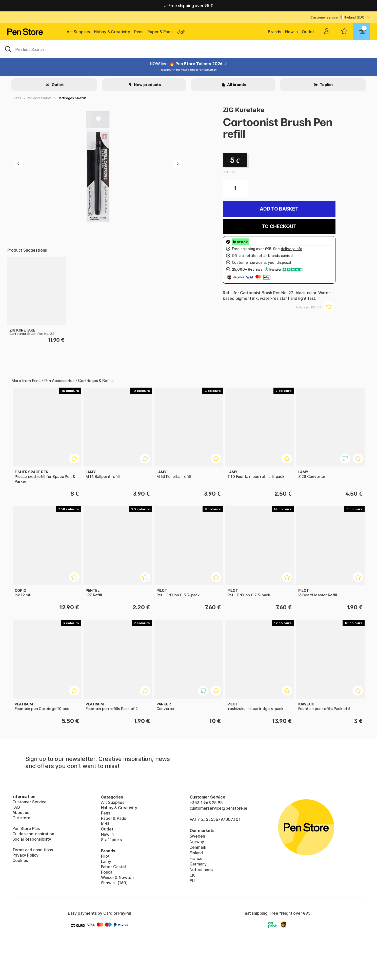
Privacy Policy (25, 855)
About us (20, 812)
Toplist (326, 84)
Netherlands (201, 869)
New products (147, 84)
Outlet (308, 31)
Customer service (324, 17)
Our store (21, 817)
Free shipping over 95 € (188, 5)
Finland (196, 852)
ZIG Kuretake (244, 110)
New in (291, 31)
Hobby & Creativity (112, 31)
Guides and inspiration (33, 833)
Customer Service (29, 801)
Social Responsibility (31, 839)
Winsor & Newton (117, 877)
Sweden (197, 836)
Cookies (20, 860)
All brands (236, 84)
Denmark (198, 847)
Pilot (105, 856)
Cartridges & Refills (71, 98)
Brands (274, 31)
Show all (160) (114, 882)
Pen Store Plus (26, 828)
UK (192, 875)
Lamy (106, 861)
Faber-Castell (114, 866)
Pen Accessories (39, 98)
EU (192, 880)
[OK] (188, 49)
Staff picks (111, 839)
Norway (197, 841)
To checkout (279, 226)
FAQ (16, 807)
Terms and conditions (32, 849)
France (196, 858)
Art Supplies (78, 31)
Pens (138, 31)
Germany (198, 864)
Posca (106, 872)
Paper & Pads (159, 31)
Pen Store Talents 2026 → (201, 63)
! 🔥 (171, 63)
